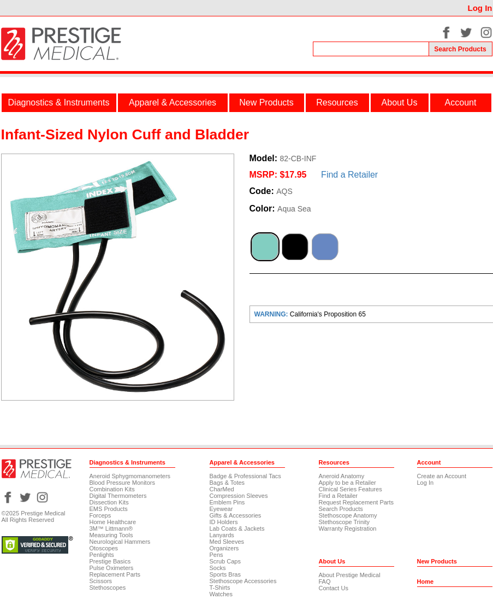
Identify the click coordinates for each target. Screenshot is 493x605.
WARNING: (272, 314)
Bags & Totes (227, 482)
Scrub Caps (225, 561)
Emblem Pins (227, 502)
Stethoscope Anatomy (348, 515)
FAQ (325, 581)
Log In (480, 8)
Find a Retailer (349, 174)
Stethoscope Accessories (243, 581)
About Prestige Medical (350, 575)
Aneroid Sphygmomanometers (130, 476)
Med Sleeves (227, 541)
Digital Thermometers (118, 495)
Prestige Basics (110, 561)
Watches (221, 594)
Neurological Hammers (120, 541)
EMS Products (109, 509)
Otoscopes (104, 548)
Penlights (102, 554)
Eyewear (221, 509)
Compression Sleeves (239, 495)
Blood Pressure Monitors (122, 482)
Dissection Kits (109, 502)
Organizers (224, 548)
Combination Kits (112, 489)
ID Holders (224, 522)
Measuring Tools (111, 535)
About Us (400, 102)
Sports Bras (225, 574)
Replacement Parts (115, 574)
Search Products (341, 509)
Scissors (101, 581)
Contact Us (333, 588)
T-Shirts (220, 587)
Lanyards (222, 535)
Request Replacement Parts (356, 502)
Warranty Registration (348, 528)
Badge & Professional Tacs (245, 476)
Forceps (100, 515)
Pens (216, 554)
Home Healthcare (113, 522)
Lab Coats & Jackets (237, 528)
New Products (266, 102)
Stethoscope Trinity (344, 522)
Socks (218, 568)
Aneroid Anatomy (342, 476)
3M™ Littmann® (111, 528)
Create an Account (442, 476)
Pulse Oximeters (112, 568)
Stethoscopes (108, 587)
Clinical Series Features (350, 489)
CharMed (222, 489)
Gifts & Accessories (236, 515)
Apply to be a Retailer (347, 482)
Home (425, 581)
